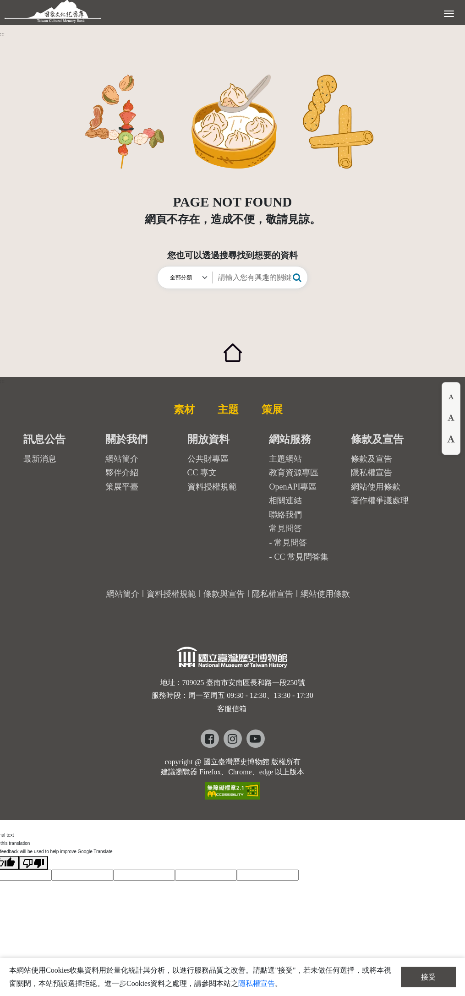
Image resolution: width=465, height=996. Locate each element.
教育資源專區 (293, 472)
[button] (297, 277)
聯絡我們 (285, 514)
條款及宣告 (371, 458)
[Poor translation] (33, 863)
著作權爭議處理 (380, 500)
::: (2, 34)
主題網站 (285, 458)
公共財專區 (208, 458)
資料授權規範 (212, 486)
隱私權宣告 (371, 472)
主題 (228, 409)
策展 (272, 409)
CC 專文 (202, 472)
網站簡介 (121, 458)
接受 (428, 977)
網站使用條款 (375, 486)
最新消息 (39, 458)
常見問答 (290, 542)
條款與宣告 (224, 594)
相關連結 (285, 500)
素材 (184, 409)
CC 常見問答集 (301, 556)
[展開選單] (449, 13)
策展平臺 (121, 486)
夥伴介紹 (121, 472)
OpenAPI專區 (293, 486)
